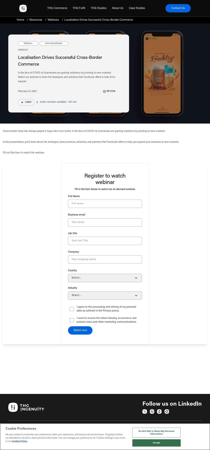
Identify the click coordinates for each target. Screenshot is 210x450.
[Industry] (105, 295)
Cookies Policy (19, 441)
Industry (72, 288)
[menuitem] (57, 8)
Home (20, 20)
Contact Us (178, 8)
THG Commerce (57, 8)
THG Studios (98, 8)
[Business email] (105, 222)
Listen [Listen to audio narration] (26, 102)
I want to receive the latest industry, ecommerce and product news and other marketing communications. (106, 320)
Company (73, 252)
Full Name (74, 196)
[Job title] (105, 241)
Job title (72, 233)
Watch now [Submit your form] (80, 330)
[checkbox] (72, 309)
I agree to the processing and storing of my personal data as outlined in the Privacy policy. (106, 309)
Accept (156, 443)
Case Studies (137, 8)
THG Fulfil (79, 8)
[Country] (105, 278)
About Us (117, 8)
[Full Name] (105, 204)
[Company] (105, 259)
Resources (36, 20)
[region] (105, 436)
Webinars (53, 20)
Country (72, 270)
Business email (76, 215)
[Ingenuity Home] (23, 8)
